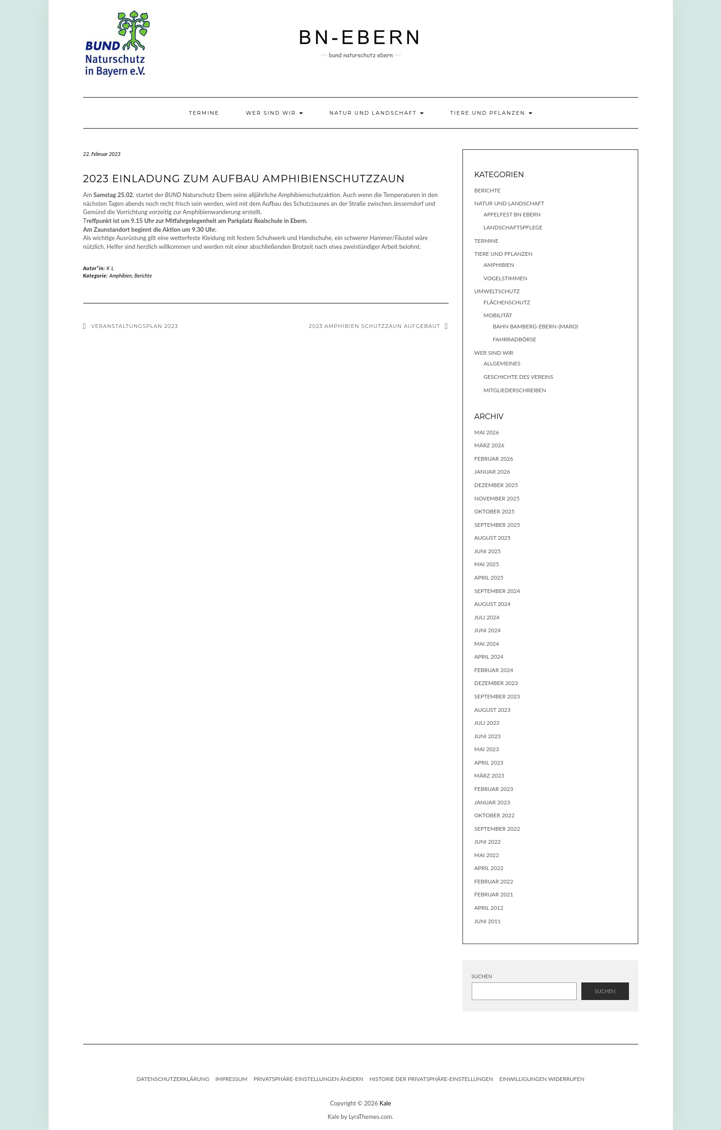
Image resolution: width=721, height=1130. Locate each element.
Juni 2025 (488, 551)
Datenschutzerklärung (172, 1078)
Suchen (482, 976)
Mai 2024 (487, 643)
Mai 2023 (487, 749)
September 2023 (497, 696)
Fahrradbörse (514, 339)
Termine (204, 113)
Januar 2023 (492, 802)
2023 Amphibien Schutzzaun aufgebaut (374, 326)
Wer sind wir (274, 113)
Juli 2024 (487, 617)
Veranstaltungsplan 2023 (134, 326)
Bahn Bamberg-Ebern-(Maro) (536, 326)
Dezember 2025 (496, 485)
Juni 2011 (488, 921)
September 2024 (497, 590)
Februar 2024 (494, 670)
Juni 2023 (488, 736)
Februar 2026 (494, 458)
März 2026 (490, 445)
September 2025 (497, 524)
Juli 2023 (487, 722)
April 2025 (489, 577)
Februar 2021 (494, 894)
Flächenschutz (507, 302)
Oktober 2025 (495, 511)
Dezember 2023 (496, 682)
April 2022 (489, 867)
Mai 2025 (487, 564)
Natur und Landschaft (376, 113)
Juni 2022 (488, 841)
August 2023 (493, 709)
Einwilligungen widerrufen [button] (542, 1078)
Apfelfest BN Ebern (512, 214)
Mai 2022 (487, 855)
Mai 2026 (487, 432)
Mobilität (498, 315)
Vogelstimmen (506, 278)
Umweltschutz (497, 291)
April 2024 (489, 656)
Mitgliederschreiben (515, 390)
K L (110, 268)
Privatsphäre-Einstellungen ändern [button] (308, 1078)
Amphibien (120, 275)
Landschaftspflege (513, 227)
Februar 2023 (494, 788)
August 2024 (493, 603)
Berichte (143, 275)
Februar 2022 (494, 881)
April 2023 (489, 762)
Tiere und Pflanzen (491, 113)
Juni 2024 (488, 630)
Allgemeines (502, 363)
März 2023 (490, 775)
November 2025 (497, 498)
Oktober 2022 (495, 815)
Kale (385, 1103)
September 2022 (497, 828)
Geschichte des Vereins (519, 376)
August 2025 (493, 537)
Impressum (231, 1078)
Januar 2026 (492, 471)
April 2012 (489, 907)
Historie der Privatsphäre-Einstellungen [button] (431, 1078)
